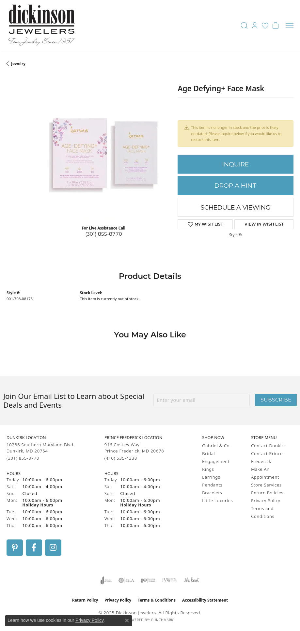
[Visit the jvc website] (169, 580)
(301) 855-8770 (103, 234)
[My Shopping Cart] (275, 25)
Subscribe (276, 400)
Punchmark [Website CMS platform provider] (162, 620)
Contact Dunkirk (268, 446)
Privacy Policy (265, 500)
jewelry (18, 63)
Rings (208, 469)
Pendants (212, 485)
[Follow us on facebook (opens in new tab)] (34, 547)
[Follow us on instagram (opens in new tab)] (53, 547)
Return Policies (267, 493)
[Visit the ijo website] (148, 580)
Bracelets (212, 493)
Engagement (215, 461)
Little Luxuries (217, 500)
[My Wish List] (265, 25)
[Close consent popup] (127, 620)
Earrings (211, 477)
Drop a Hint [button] (235, 185)
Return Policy (85, 600)
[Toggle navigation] (289, 25)
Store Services (266, 485)
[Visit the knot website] (191, 580)
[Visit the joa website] (106, 580)
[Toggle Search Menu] (244, 25)
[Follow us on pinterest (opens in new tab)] (15, 547)
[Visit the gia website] (126, 580)
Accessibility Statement (205, 600)
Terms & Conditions (157, 600)
